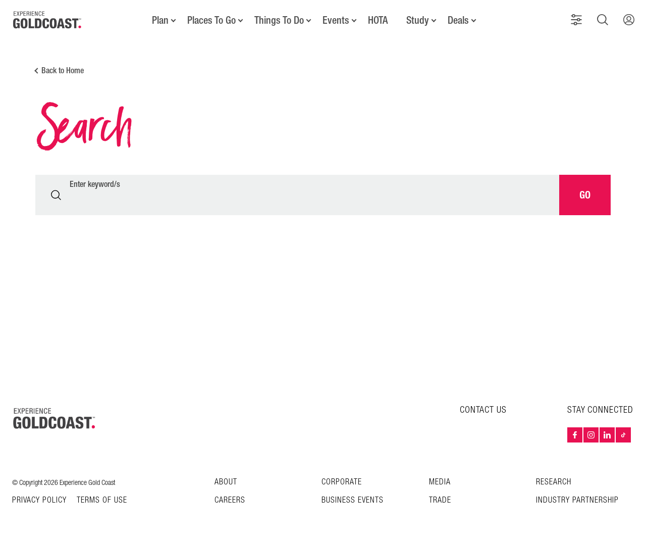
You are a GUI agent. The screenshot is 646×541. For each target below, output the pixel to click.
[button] (576, 20)
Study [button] (417, 20)
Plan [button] (160, 20)
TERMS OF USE (102, 501)
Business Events (352, 500)
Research (553, 482)
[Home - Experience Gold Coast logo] (47, 19)
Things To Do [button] (279, 20)
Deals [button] (458, 20)
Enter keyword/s (95, 184)
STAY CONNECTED (600, 410)
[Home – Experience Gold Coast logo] (54, 418)
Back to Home (62, 70)
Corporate (341, 482)
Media (440, 482)
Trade (440, 500)
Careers (229, 500)
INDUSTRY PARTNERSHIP (577, 500)
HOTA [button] (378, 20)
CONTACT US (483, 410)
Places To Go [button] (211, 20)
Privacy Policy (39, 501)
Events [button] (335, 20)
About (225, 482)
